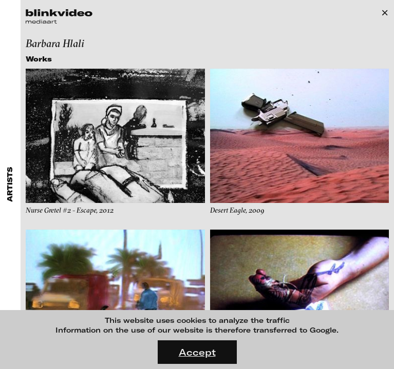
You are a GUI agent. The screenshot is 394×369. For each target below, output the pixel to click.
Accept (197, 352)
